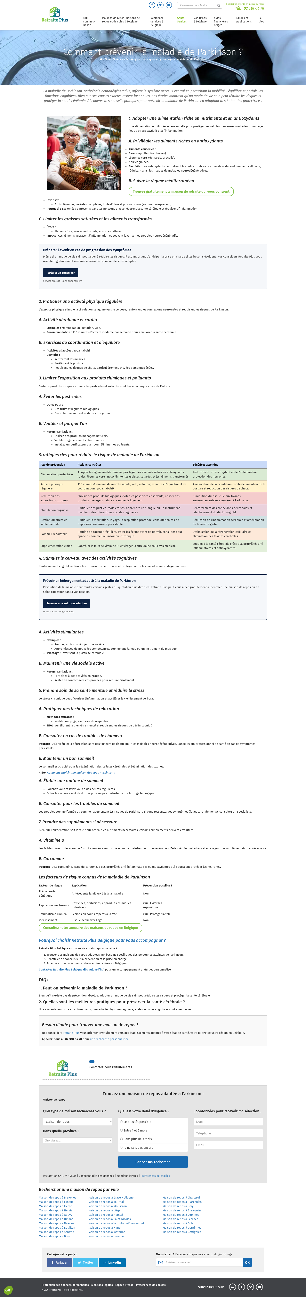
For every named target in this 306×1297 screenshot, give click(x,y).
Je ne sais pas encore (136, 1147)
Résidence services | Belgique (157, 21)
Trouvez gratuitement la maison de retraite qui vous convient (181, 191)
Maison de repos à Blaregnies (182, 1202)
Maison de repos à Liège (104, 1210)
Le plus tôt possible (135, 1122)
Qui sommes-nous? (89, 21)
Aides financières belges (221, 21)
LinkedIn (112, 1262)
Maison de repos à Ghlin (179, 1223)
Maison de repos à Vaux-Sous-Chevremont (116, 1223)
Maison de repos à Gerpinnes (182, 1227)
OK (247, 1262)
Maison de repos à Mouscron (107, 1206)
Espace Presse (124, 1285)
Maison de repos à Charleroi (181, 1197)
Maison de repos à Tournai (106, 1202)
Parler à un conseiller (61, 273)
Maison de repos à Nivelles (56, 1223)
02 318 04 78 (254, 8)
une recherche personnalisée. (109, 1039)
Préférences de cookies (155, 1176)
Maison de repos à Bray (178, 1206)
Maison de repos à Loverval (106, 1236)
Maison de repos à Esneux (56, 1202)
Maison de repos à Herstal (56, 1210)
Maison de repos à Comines (181, 1214)
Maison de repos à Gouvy (55, 1214)
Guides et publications (244, 19)
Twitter (85, 1262)
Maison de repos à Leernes (180, 1219)
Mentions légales (127, 1176)
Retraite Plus (71, 1033)
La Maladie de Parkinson (191, 59)
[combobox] (77, 1140)
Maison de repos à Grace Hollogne (110, 1197)
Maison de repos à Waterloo (106, 1232)
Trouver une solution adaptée (67, 603)
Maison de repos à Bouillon (57, 1227)
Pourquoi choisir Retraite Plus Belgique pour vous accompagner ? (102, 940)
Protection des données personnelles (65, 1285)
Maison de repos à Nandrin (106, 1227)
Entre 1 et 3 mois (133, 1130)
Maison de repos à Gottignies (182, 1232)
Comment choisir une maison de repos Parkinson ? (81, 772)
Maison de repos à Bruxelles (57, 1197)
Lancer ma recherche (153, 1162)
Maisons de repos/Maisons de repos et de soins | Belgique (121, 19)
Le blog (261, 19)
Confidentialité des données (96, 1176)
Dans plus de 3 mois (136, 1139)
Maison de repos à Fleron (55, 1206)
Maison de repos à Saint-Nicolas (109, 1219)
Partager (60, 1262)
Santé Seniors (182, 19)
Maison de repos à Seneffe (56, 1232)
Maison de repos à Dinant (56, 1219)
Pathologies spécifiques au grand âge (149, 59)
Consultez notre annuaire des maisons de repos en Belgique (90, 928)
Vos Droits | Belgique (200, 19)
